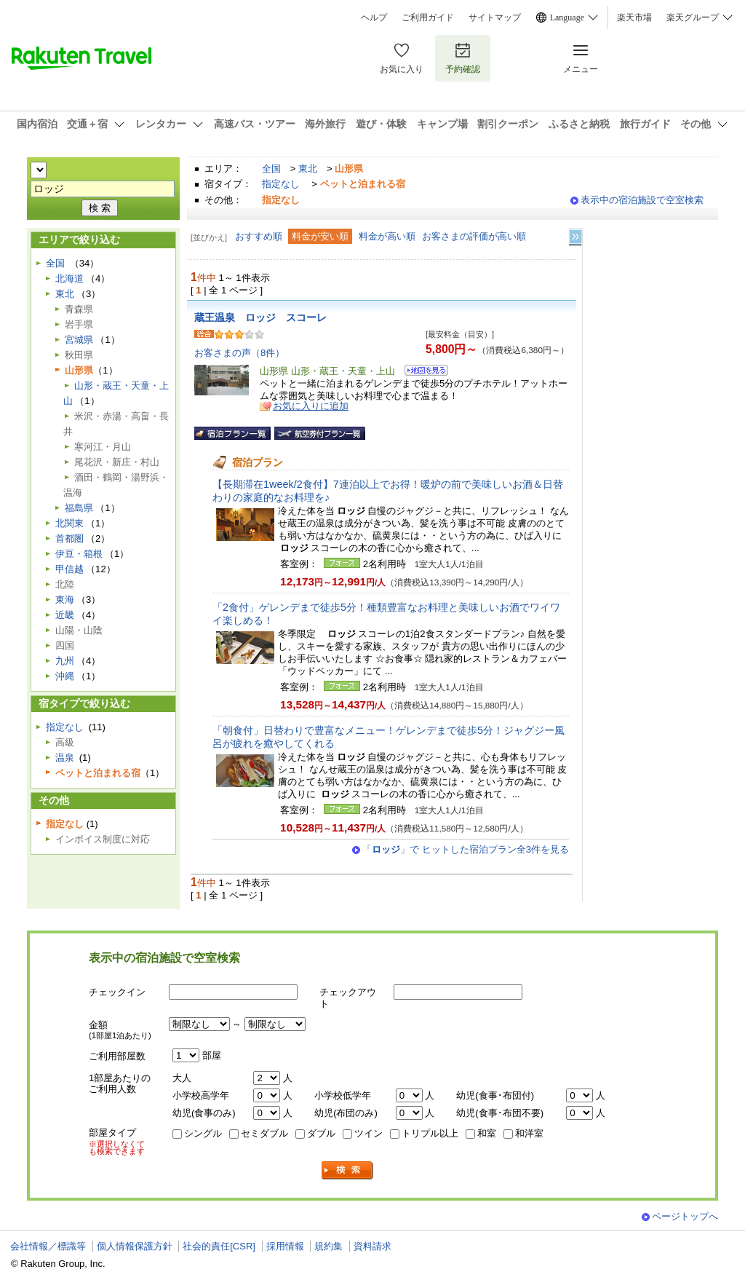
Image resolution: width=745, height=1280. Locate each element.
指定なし (281, 183)
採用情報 (285, 1246)
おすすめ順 (258, 236)
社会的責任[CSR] (219, 1246)
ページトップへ (685, 1216)
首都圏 (69, 538)
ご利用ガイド (428, 17)
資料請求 (372, 1246)
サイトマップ (495, 17)
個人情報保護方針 (134, 1246)
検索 (348, 1170)
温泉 (64, 757)
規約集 (328, 1246)
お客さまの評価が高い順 (474, 236)
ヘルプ (374, 17)
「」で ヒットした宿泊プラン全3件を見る (465, 849)
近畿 (64, 614)
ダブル (321, 1133)
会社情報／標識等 (48, 1246)
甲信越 (69, 569)
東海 (64, 599)
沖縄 (64, 676)
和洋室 (529, 1133)
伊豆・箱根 (79, 553)
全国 (271, 168)
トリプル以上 (430, 1133)
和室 (486, 1133)
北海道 (69, 278)
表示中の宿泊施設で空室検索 (642, 199)
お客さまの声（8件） (239, 352)
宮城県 (79, 339)
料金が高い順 (387, 236)
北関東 (69, 523)
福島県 (79, 507)
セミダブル (264, 1133)
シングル (203, 1133)
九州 (64, 660)
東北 (307, 168)
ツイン (368, 1133)
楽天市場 (634, 17)
